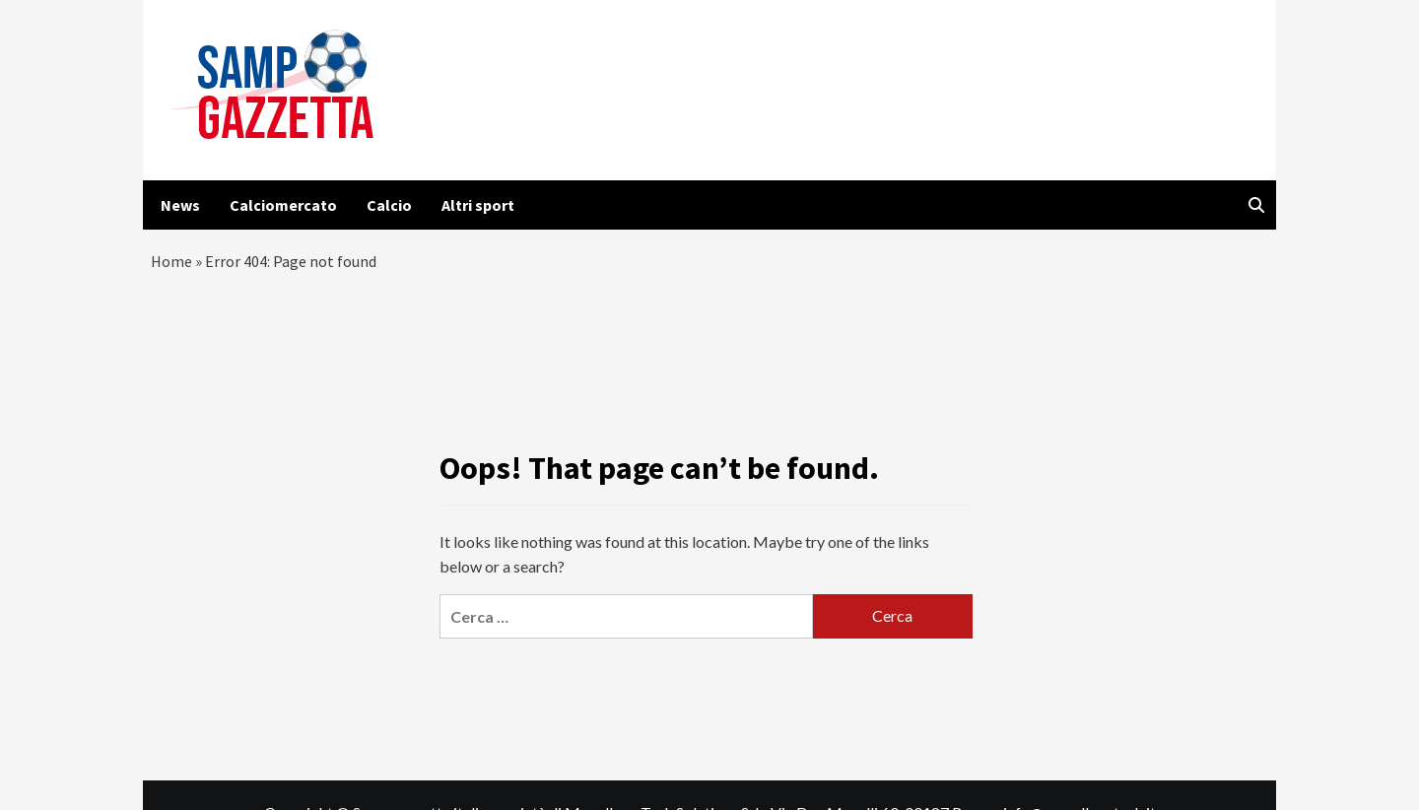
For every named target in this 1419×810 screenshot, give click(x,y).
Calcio (389, 205)
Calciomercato (283, 205)
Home (171, 261)
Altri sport (477, 205)
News (180, 205)
